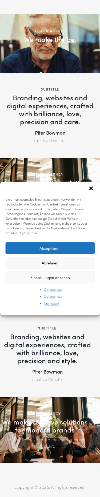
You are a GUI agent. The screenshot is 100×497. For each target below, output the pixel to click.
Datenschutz (53, 290)
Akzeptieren (50, 248)
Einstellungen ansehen (50, 277)
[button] (91, 189)
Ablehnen (50, 262)
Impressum (51, 304)
